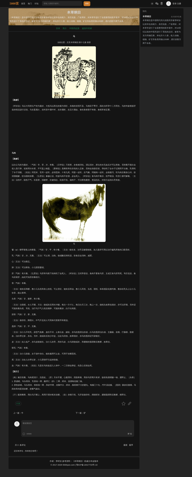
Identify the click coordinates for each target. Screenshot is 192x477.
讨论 (37, 3)
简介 (65, 28)
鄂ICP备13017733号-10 (86, 465)
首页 (23, 3)
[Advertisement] (74, 132)
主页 (68, 42)
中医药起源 (74, 28)
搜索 (87, 4)
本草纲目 (74, 42)
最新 (125, 445)
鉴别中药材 (87, 28)
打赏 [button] (18, 403)
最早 (131, 445)
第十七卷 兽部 (85, 42)
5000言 (14, 3)
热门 (30, 3)
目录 (58, 28)
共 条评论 (20, 445)
